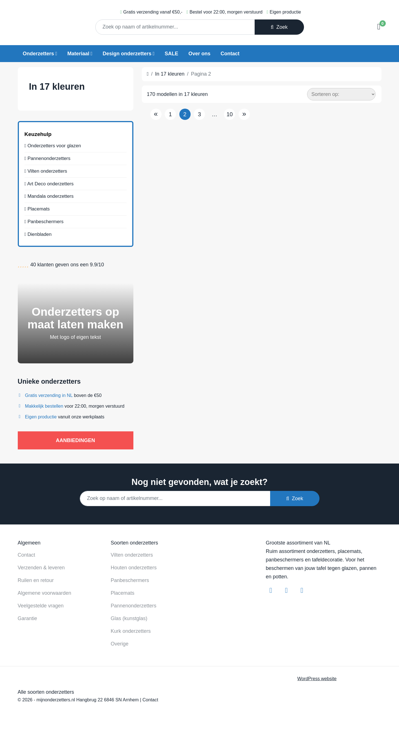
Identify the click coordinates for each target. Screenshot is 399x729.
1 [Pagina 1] (170, 114)
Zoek (279, 27)
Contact (230, 53)
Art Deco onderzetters (51, 184)
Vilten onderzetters (47, 171)
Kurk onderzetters (131, 629)
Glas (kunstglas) (129, 616)
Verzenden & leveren (41, 565)
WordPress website (316, 676)
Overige (120, 641)
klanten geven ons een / (67, 262)
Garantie (27, 616)
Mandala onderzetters (51, 197)
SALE (171, 53)
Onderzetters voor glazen (55, 144)
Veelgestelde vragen (41, 603)
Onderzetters (38, 53)
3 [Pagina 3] (199, 114)
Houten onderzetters (134, 565)
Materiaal (78, 53)
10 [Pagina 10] (229, 114)
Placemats (38, 210)
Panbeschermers (45, 224)
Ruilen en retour (36, 578)
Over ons (199, 53)
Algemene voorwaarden (44, 591)
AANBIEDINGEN (75, 438)
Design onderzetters (127, 53)
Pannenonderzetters (49, 157)
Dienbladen (39, 237)
